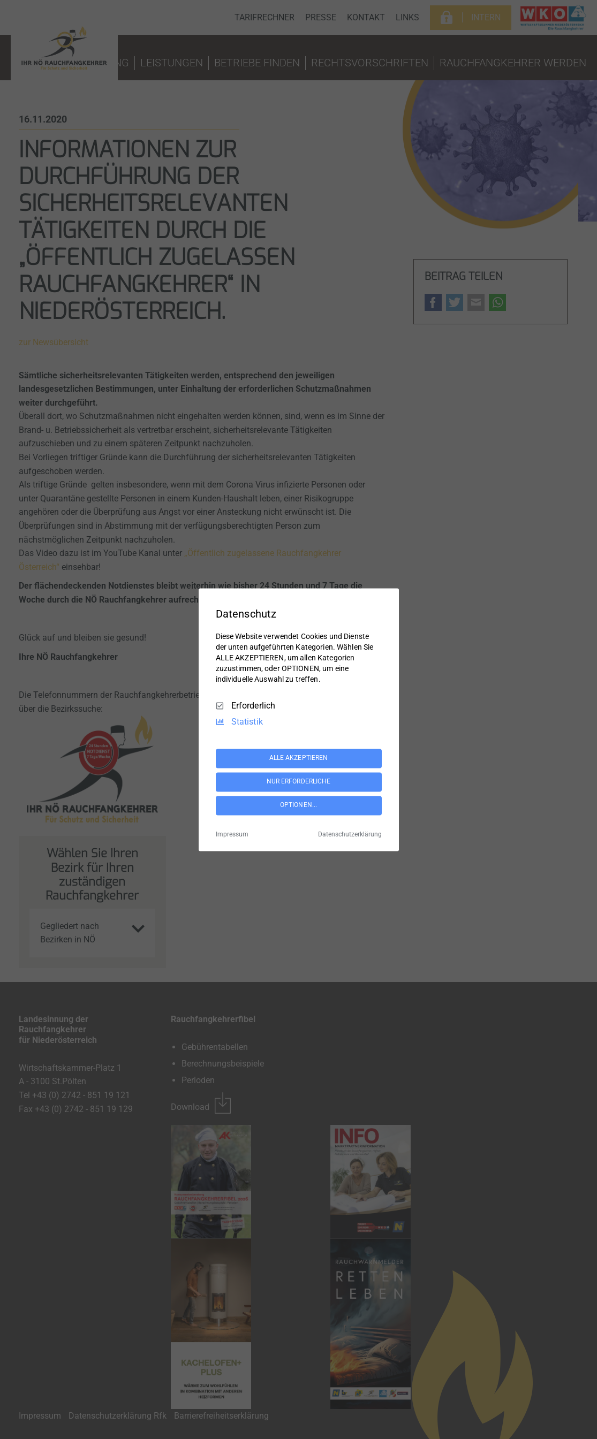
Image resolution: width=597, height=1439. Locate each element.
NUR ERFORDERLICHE (299, 782)
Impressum (232, 834)
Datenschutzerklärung (350, 834)
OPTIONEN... (298, 805)
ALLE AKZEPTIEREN (298, 758)
